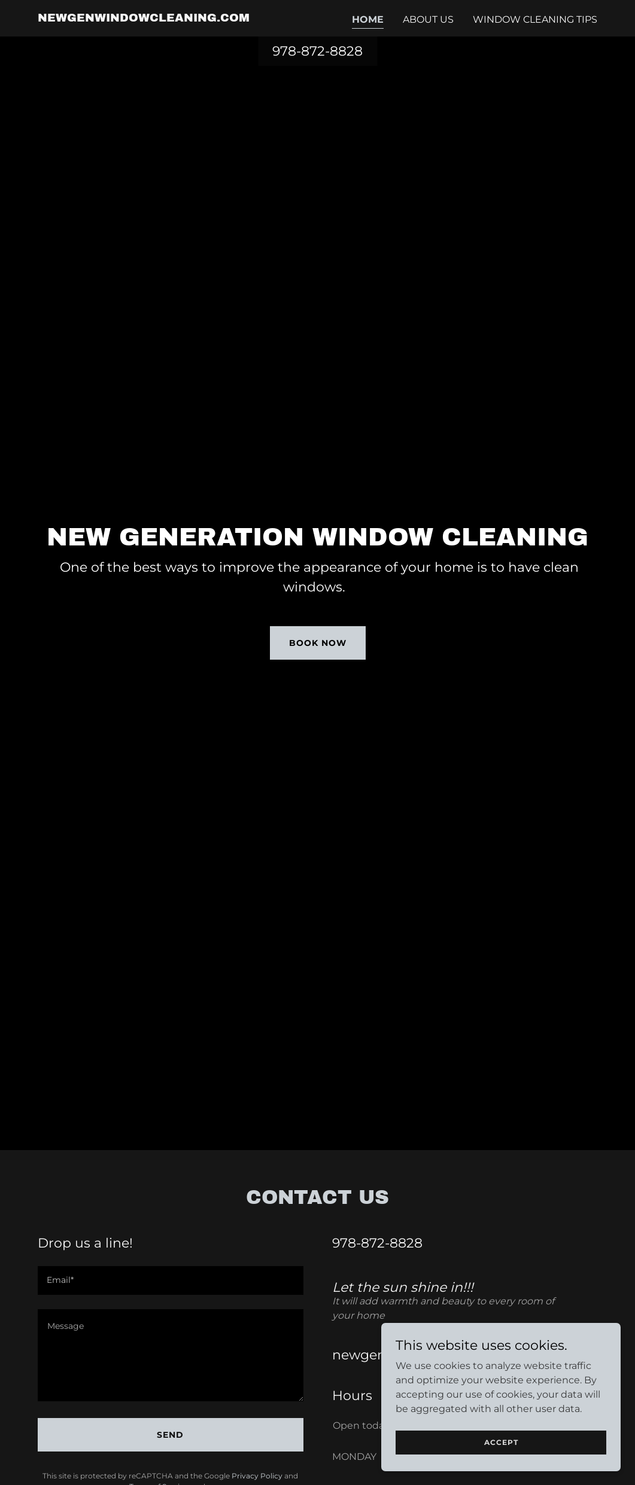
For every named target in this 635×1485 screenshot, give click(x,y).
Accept (501, 1442)
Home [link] (368, 19)
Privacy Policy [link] (257, 1475)
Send (170, 1434)
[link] (144, 18)
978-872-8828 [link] (317, 51)
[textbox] (170, 1280)
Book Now (318, 643)
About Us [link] (428, 19)
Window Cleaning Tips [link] (535, 19)
